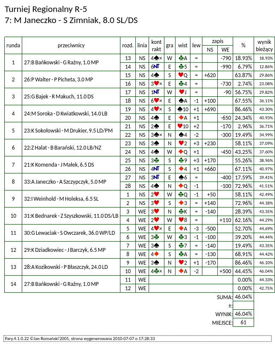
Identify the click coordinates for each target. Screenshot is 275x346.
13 (128, 58)
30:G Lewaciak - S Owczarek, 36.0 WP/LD (69, 232)
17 (128, 92)
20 (128, 117)
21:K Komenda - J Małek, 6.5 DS (59, 164)
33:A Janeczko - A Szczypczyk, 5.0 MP (65, 181)
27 (128, 177)
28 (128, 186)
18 (128, 100)
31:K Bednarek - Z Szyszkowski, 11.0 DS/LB (71, 215)
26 (128, 169)
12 (128, 288)
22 (128, 134)
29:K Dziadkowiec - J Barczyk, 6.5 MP (64, 250)
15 (128, 75)
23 (128, 143)
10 (128, 271)
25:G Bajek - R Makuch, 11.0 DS (59, 96)
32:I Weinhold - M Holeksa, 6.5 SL (61, 198)
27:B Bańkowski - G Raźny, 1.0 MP (61, 62)
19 (128, 109)
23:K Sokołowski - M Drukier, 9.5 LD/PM (68, 130)
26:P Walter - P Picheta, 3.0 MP (58, 79)
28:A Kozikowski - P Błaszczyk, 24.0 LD (66, 267)
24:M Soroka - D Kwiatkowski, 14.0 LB (65, 113)
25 (128, 160)
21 (128, 126)
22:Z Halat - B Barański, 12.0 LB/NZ (62, 147)
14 (128, 66)
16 (128, 83)
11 (128, 279)
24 (128, 152)
